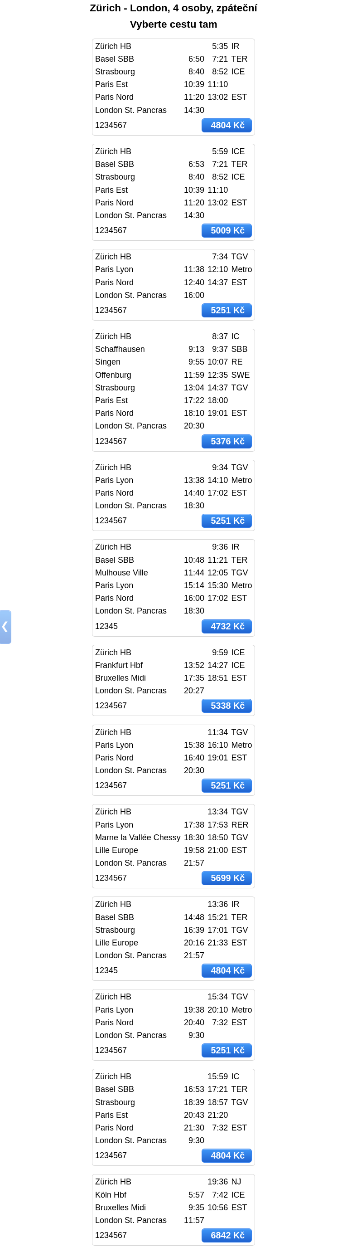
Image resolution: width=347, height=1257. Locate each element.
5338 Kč (228, 706)
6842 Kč (228, 1235)
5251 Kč (228, 310)
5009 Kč (228, 230)
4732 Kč (228, 626)
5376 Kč (228, 441)
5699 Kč (228, 878)
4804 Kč (228, 125)
